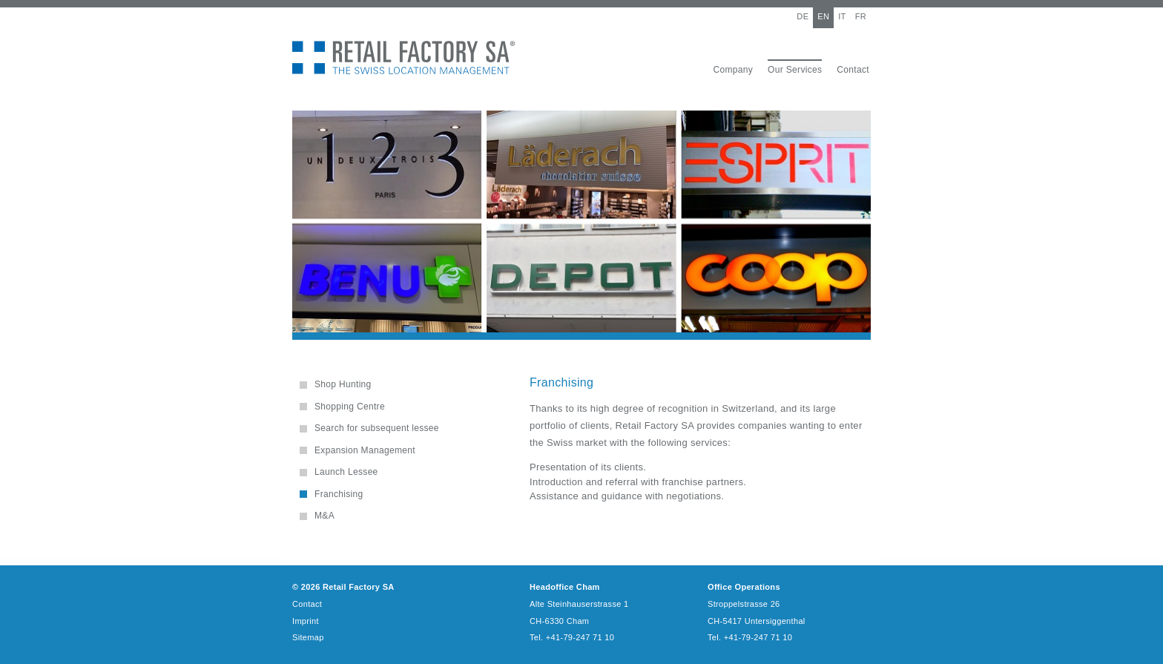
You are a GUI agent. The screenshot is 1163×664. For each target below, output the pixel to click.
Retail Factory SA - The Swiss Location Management (403, 57)
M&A (324, 515)
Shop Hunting (343, 384)
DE (802, 16)
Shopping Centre (349, 406)
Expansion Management (364, 450)
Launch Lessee (346, 472)
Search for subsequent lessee (376, 428)
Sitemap (308, 637)
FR (860, 16)
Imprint (305, 621)
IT (842, 16)
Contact (853, 70)
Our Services (795, 70)
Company (733, 70)
